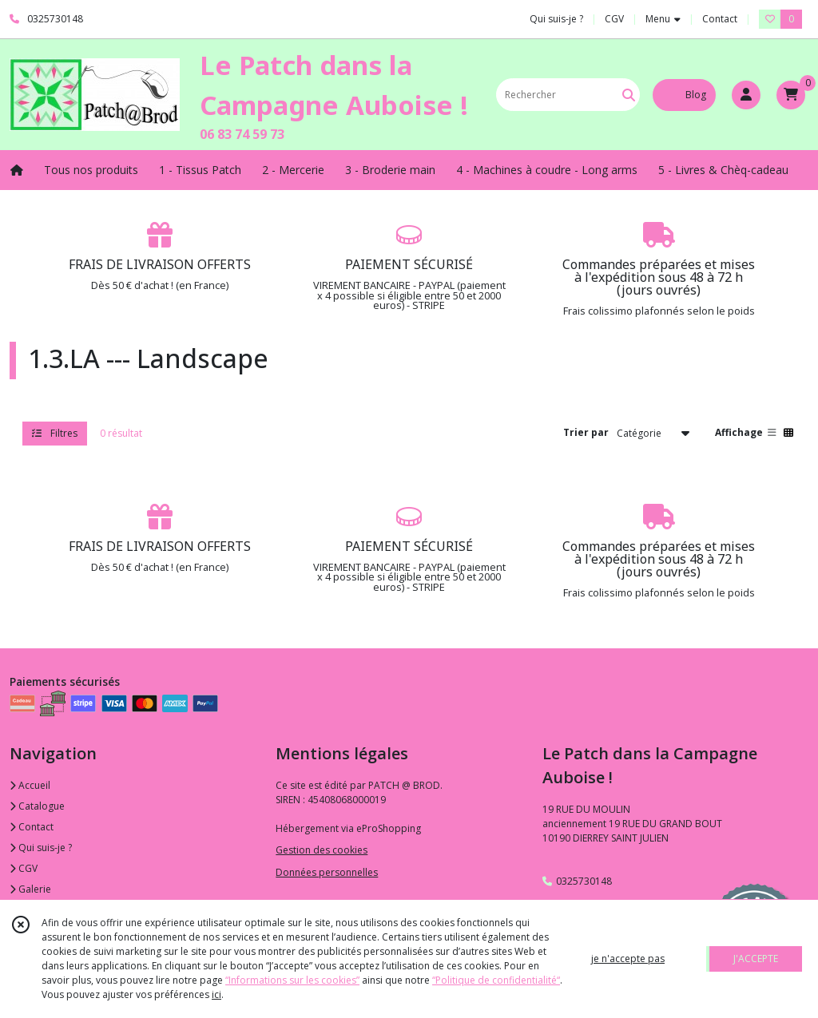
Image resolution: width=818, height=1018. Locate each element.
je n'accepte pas (628, 958)
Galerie (30, 889)
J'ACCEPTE (755, 958)
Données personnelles (327, 872)
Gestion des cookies (321, 850)
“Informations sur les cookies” (292, 980)
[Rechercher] (628, 94)
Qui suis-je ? (41, 847)
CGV (24, 868)
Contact (719, 19)
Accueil (30, 785)
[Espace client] (746, 95)
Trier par (586, 432)
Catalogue (37, 806)
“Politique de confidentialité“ (496, 980)
